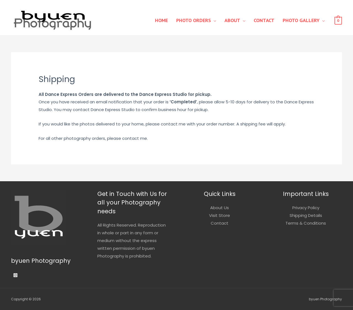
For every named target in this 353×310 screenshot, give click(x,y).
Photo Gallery (301, 20)
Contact (264, 20)
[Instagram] (15, 275)
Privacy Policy (305, 208)
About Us (219, 208)
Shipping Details (306, 215)
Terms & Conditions (305, 223)
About (232, 20)
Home (161, 20)
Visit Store (219, 215)
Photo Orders (193, 20)
